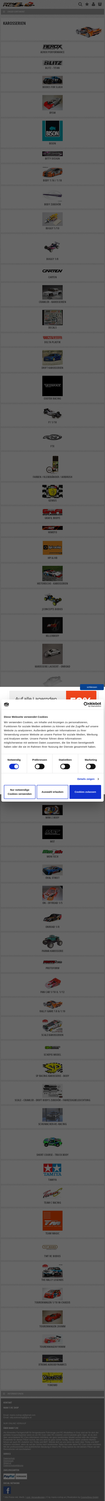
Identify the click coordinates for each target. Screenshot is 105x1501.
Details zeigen (85, 778)
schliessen (92, 687)
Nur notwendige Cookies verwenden (20, 791)
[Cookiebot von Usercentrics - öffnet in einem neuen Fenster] (86, 704)
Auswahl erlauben (52, 791)
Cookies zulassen (85, 791)
